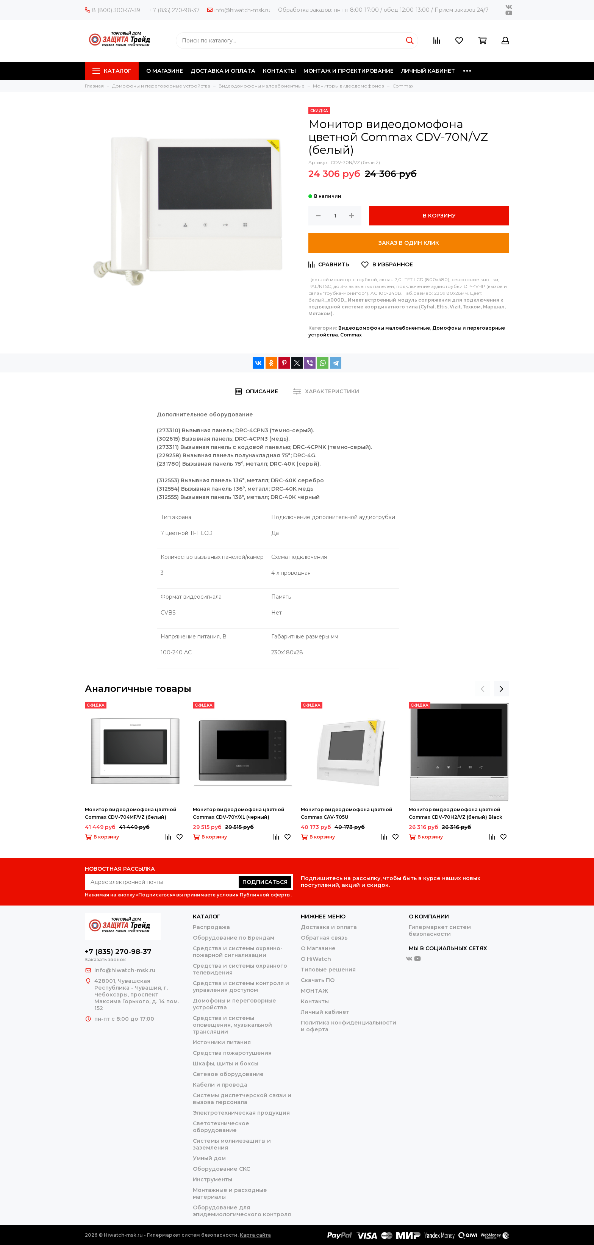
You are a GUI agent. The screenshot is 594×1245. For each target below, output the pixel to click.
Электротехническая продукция (241, 1112)
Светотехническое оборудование (221, 1127)
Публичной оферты (265, 895)
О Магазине (318, 948)
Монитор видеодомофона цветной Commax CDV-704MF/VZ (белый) (131, 813)
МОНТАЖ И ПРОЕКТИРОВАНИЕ (348, 70)
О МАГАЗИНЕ (164, 70)
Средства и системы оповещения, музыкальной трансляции (232, 1025)
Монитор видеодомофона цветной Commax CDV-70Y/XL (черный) (238, 813)
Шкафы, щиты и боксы (225, 1063)
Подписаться (265, 882)
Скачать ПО (318, 980)
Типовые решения (328, 969)
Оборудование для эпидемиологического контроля (242, 1211)
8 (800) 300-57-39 (112, 10)
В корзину (439, 215)
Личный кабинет (325, 1012)
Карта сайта (255, 1235)
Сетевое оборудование (228, 1074)
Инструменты (212, 1179)
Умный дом (209, 1158)
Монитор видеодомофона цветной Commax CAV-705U (346, 813)
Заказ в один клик (408, 242)
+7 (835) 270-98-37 (174, 10)
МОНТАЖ (314, 990)
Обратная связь (324, 937)
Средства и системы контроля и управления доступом (241, 986)
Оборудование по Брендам (233, 937)
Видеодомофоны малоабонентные (384, 328)
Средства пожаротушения (232, 1052)
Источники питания (222, 1042)
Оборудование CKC (221, 1168)
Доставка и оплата (329, 927)
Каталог (111, 70)
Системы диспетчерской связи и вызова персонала (242, 1099)
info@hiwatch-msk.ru (238, 10)
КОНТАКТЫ (279, 70)
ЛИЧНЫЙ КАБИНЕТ (428, 70)
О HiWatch (316, 959)
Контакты (315, 1001)
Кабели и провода (220, 1084)
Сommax (351, 335)
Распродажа (211, 927)
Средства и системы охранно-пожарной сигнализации (238, 952)
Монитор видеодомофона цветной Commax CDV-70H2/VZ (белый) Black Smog (455, 814)
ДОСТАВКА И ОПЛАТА (223, 70)
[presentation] (482, 688)
